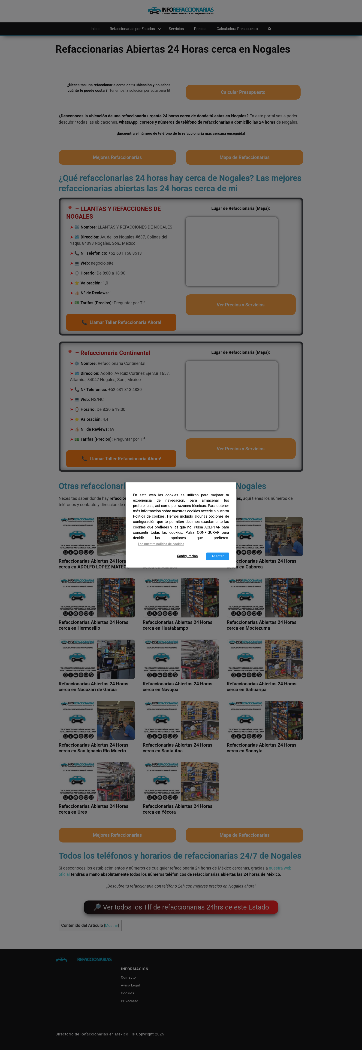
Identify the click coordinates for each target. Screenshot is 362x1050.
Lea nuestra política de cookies (161, 544)
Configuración (187, 556)
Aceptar (217, 556)
